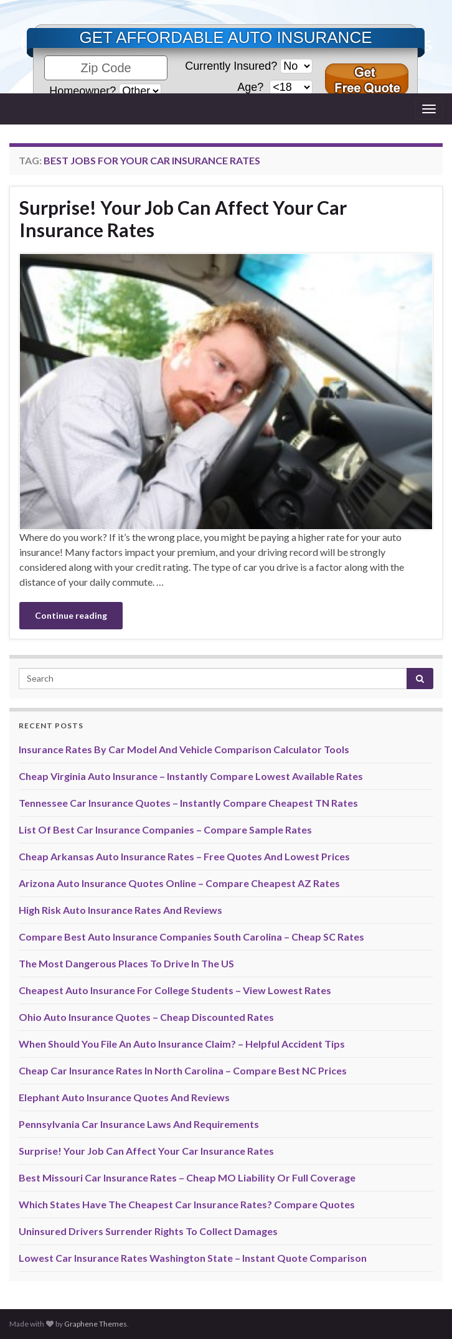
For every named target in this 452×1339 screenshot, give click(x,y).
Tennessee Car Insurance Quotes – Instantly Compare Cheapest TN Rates (188, 803)
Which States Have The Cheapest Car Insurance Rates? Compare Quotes (187, 1204)
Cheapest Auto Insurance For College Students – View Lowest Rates (175, 990)
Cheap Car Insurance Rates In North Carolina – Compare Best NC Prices (183, 1070)
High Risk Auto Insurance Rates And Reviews (120, 910)
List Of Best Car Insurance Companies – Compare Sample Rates (165, 829)
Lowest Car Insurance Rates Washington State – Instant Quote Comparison (193, 1258)
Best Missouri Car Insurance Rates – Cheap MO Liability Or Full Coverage (187, 1177)
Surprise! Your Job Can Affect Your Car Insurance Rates (183, 218)
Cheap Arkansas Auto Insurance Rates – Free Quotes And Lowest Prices (184, 856)
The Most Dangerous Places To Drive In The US (126, 963)
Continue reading (71, 615)
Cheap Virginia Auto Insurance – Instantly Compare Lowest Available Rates (191, 776)
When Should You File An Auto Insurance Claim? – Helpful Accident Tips (182, 1044)
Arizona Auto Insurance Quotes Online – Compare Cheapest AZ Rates (179, 883)
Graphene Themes (95, 1323)
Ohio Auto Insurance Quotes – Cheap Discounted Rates (146, 1017)
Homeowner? (82, 91)
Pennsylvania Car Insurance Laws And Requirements (139, 1124)
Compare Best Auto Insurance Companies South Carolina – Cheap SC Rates (191, 936)
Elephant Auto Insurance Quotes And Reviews (124, 1097)
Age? (251, 87)
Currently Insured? (231, 66)
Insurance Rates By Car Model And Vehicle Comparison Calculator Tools (184, 749)
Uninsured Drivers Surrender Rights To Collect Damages (148, 1231)
